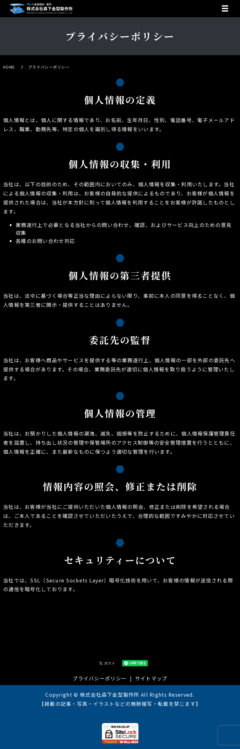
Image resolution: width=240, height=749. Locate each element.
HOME (9, 67)
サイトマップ (151, 678)
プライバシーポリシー (99, 678)
